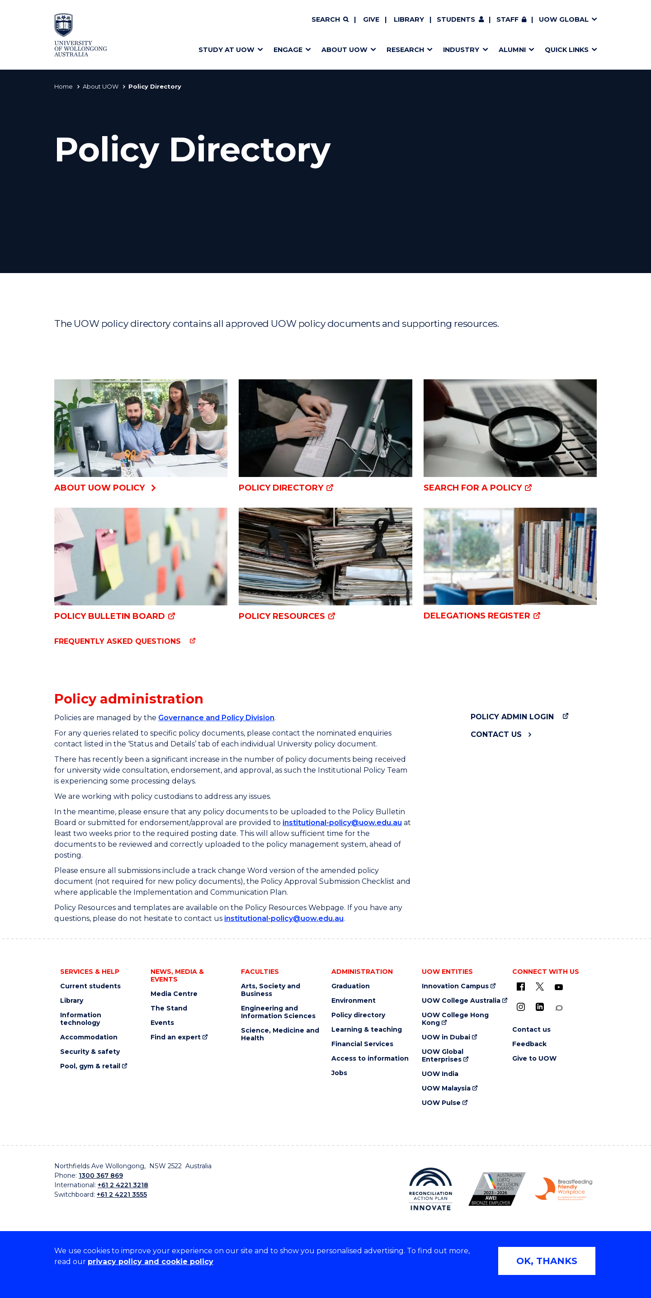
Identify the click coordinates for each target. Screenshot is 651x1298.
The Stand (169, 1008)
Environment (353, 1001)
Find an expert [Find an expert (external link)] (176, 1037)
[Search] (330, 19)
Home (63, 86)
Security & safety (90, 1052)
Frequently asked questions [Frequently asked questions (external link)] (117, 641)
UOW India (440, 1074)
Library (409, 19)
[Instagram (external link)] (520, 1006)
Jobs (339, 1073)
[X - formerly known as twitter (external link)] (539, 986)
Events (162, 1023)
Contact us (496, 734)
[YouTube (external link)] (558, 987)
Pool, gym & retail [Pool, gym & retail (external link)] (90, 1066)
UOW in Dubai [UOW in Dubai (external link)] (446, 1037)
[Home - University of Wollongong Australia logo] (80, 35)
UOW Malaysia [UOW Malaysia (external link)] (446, 1088)
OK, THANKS (546, 1261)
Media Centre (174, 994)
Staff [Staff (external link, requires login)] (507, 19)
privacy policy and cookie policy (150, 1261)
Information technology (80, 1019)
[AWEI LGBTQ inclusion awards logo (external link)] (497, 1189)
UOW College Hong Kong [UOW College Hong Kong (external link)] (455, 1019)
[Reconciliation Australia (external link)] (430, 1189)
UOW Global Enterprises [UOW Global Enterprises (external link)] (442, 1055)
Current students (90, 986)
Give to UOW (534, 1058)
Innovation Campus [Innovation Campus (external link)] (455, 986)
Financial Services (362, 1044)
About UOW (100, 86)
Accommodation (89, 1037)
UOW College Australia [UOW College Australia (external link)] (461, 1001)
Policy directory (358, 1015)
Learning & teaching (366, 1030)
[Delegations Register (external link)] (510, 565)
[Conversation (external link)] (558, 1008)
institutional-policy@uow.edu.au (342, 822)
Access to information (370, 1058)
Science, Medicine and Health (280, 1034)
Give (371, 19)
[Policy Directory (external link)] (325, 436)
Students (456, 19)
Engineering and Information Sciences (278, 1012)
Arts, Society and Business (270, 990)
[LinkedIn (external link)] (539, 1006)
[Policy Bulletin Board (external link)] (140, 565)
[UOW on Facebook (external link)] (520, 986)
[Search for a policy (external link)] (510, 436)
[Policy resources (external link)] (325, 565)
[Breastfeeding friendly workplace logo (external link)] (563, 1189)
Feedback (529, 1044)
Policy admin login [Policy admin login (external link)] (512, 717)
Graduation (350, 986)
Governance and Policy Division (216, 717)
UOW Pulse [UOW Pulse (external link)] (441, 1103)
